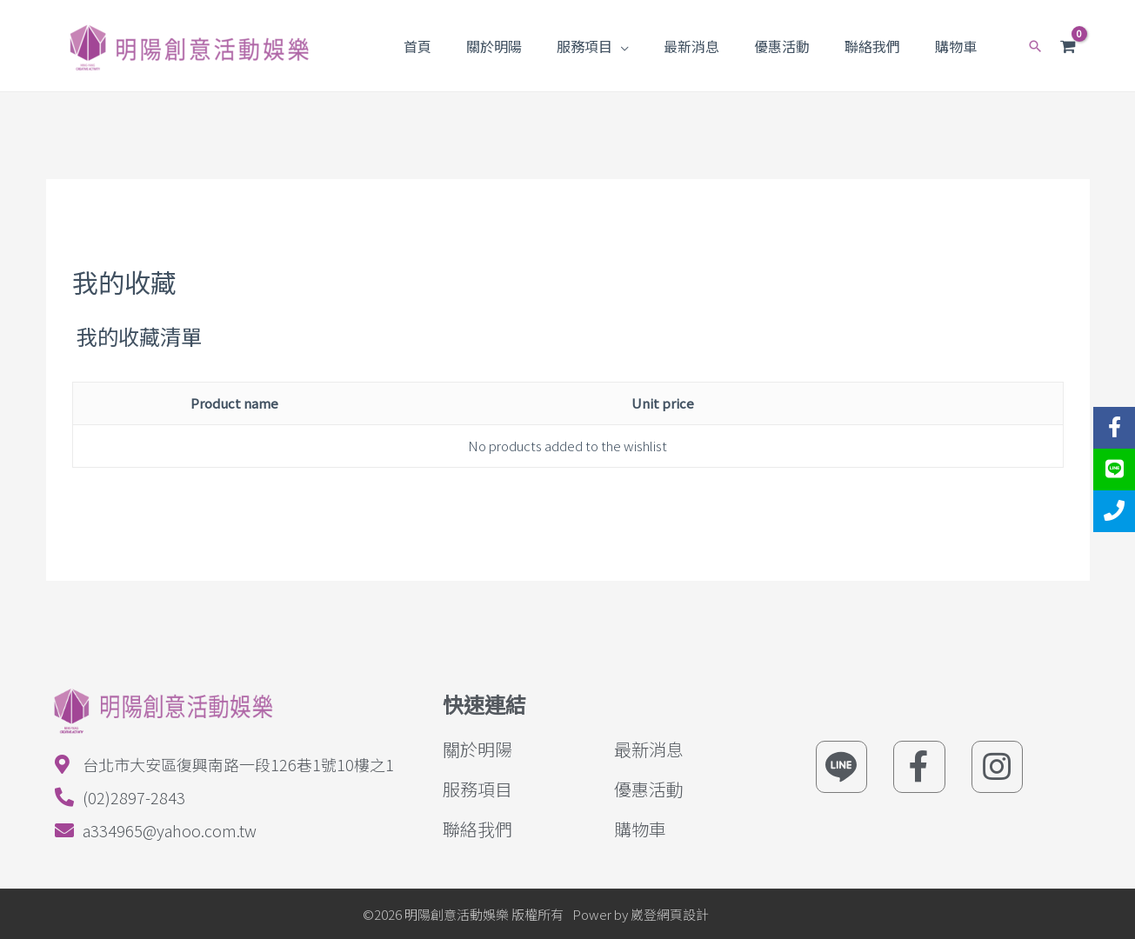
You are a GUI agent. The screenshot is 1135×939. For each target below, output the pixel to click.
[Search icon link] (1033, 45)
